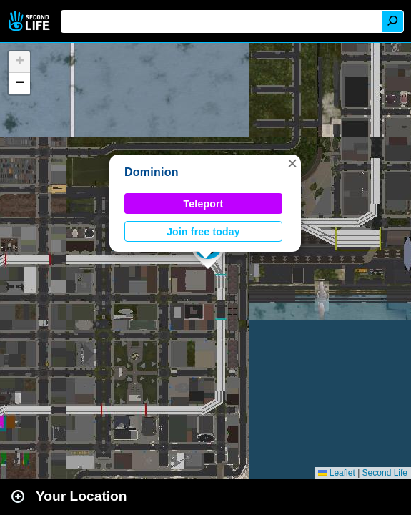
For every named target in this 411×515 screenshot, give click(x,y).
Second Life (30, 21)
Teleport (204, 204)
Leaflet (336, 473)
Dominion (151, 172)
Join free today (203, 231)
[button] (292, 163)
